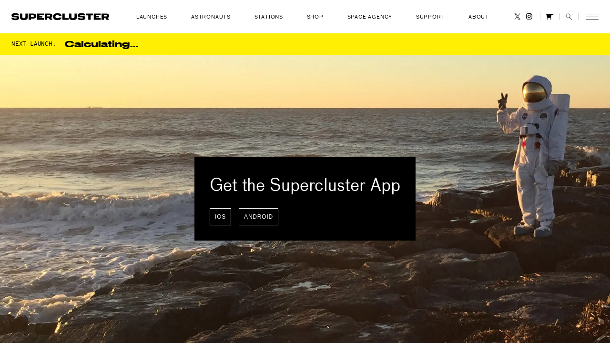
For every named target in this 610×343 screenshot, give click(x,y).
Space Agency (370, 16)
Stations (268, 16)
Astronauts (211, 16)
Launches (151, 16)
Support (430, 16)
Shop (315, 16)
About (478, 16)
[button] (569, 16)
